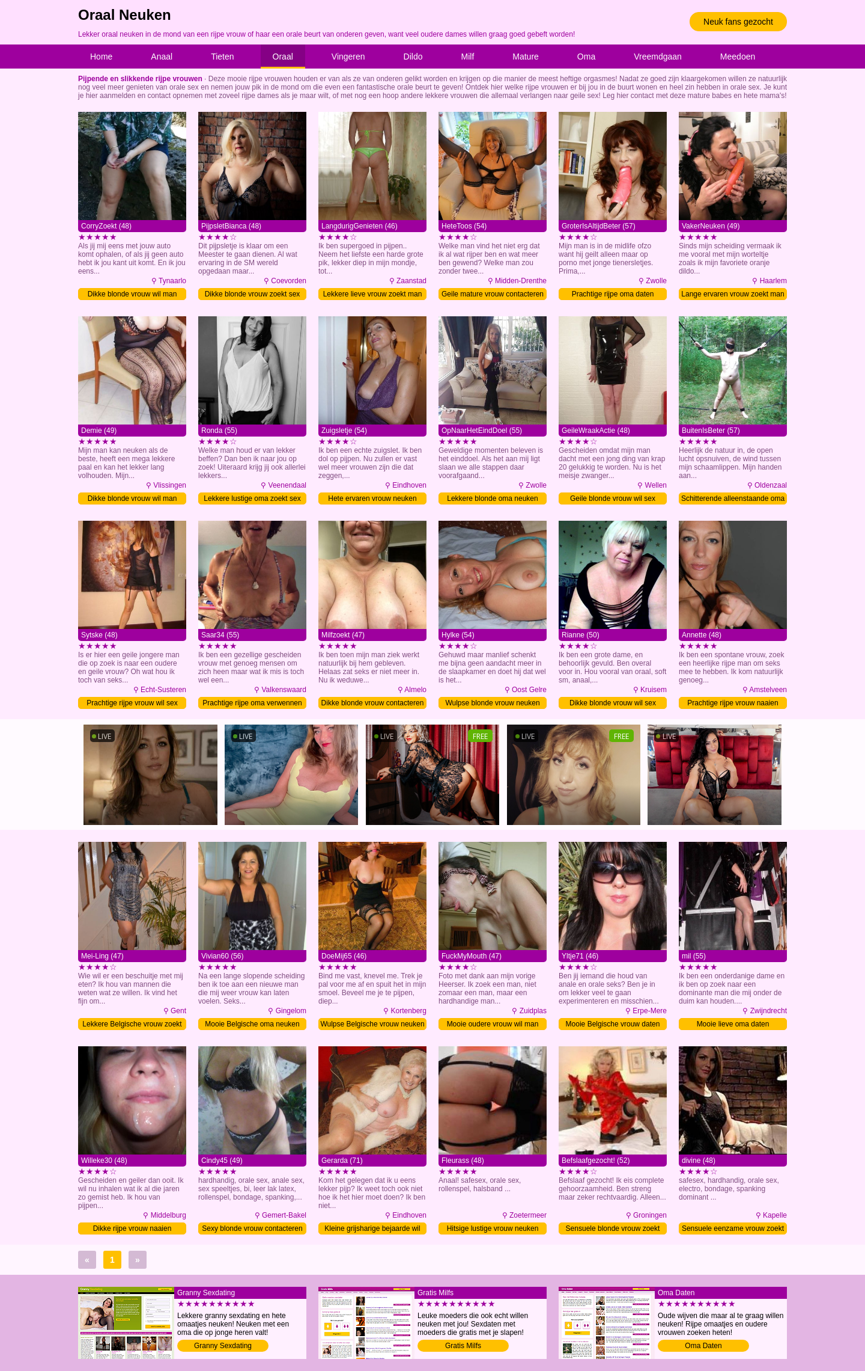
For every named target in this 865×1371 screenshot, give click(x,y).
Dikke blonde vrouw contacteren (372, 703)
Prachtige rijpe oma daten (613, 294)
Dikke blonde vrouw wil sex (612, 703)
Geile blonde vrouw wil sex (612, 498)
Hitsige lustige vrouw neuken (493, 1228)
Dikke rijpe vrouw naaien (132, 1228)
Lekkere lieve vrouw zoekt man (372, 294)
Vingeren (348, 56)
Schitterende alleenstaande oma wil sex (733, 499)
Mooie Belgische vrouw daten (613, 1024)
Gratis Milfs (463, 1346)
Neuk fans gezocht (738, 21)
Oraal (283, 56)
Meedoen (737, 56)
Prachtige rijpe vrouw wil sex (131, 703)
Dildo (413, 56)
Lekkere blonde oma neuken (492, 498)
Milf (468, 56)
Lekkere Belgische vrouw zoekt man (131, 1025)
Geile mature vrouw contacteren (493, 294)
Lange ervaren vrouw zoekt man (732, 294)
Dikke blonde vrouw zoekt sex (252, 294)
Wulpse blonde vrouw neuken (492, 703)
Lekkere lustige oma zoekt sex (252, 498)
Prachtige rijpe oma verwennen (252, 703)
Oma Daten (703, 1346)
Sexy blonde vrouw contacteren (252, 1228)
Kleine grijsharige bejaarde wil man (372, 1229)
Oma (586, 56)
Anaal (161, 56)
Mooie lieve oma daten (733, 1024)
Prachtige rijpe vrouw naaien (732, 703)
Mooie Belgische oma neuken (252, 1024)
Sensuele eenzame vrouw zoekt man (733, 1229)
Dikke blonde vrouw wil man (132, 294)
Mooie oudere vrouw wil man (493, 1024)
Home (101, 56)
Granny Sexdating (223, 1346)
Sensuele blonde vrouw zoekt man (613, 1229)
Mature (525, 56)
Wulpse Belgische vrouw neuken (372, 1024)
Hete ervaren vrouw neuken (372, 498)
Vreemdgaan (658, 56)
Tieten (222, 56)
